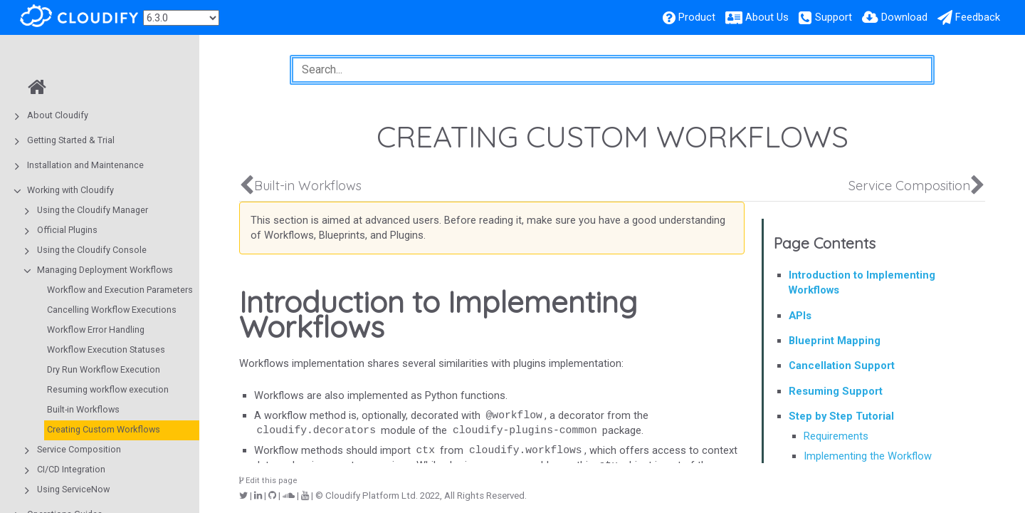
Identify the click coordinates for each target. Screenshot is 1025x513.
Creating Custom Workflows (103, 429)
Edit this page (268, 480)
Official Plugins (67, 229)
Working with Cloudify (70, 190)
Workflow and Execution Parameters (120, 289)
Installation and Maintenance (85, 165)
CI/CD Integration (71, 469)
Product (696, 17)
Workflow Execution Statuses (106, 349)
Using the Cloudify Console (92, 249)
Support (833, 17)
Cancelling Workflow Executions (112, 309)
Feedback (977, 17)
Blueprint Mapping (835, 340)
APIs (800, 315)
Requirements (836, 436)
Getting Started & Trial (71, 140)
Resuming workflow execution (108, 389)
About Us (767, 17)
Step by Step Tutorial (841, 416)
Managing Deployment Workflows (105, 269)
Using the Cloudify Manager (92, 209)
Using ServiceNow (73, 489)
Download (904, 17)
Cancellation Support (842, 365)
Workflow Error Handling (95, 329)
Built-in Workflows (83, 409)
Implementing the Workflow (868, 456)
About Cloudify (57, 115)
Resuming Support (836, 391)
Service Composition (79, 449)
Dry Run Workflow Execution (103, 369)
